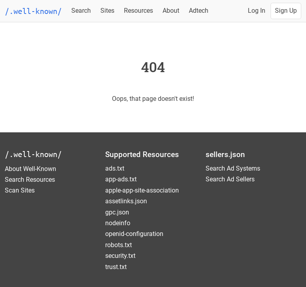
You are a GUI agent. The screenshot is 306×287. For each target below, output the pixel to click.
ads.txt (114, 168)
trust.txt (116, 267)
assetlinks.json (126, 201)
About (171, 10)
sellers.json (225, 154)
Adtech (198, 10)
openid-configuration (134, 234)
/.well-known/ (33, 154)
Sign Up (286, 10)
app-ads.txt (121, 179)
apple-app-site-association (142, 190)
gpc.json (117, 212)
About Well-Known (30, 169)
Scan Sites (20, 190)
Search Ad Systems (233, 168)
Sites (107, 10)
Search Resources (30, 179)
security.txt (120, 255)
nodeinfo (117, 223)
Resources (138, 10)
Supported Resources (142, 154)
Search (81, 10)
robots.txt (118, 245)
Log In (256, 10)
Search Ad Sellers (230, 179)
